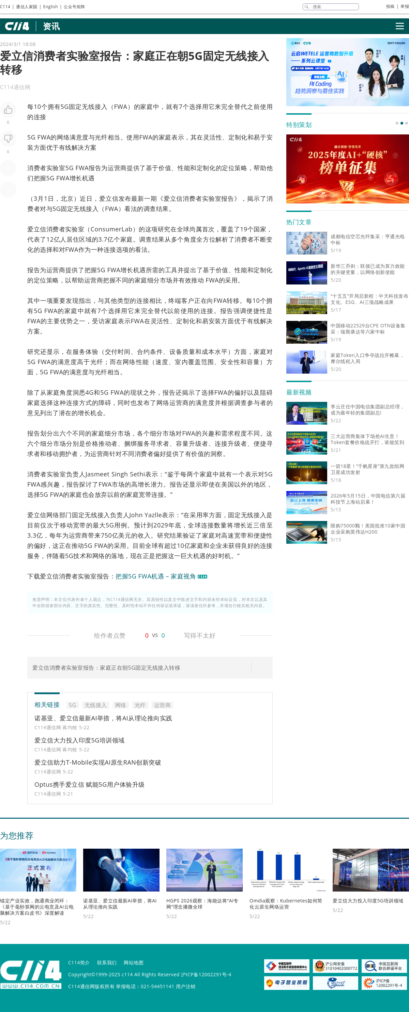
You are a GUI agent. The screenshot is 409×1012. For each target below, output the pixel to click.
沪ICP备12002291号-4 (206, 974)
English (50, 7)
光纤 (101, 137)
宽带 (145, 494)
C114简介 (79, 962)
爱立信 (109, 198)
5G (65, 106)
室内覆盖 (188, 362)
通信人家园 (26, 7)
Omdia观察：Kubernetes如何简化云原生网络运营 (285, 903)
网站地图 (133, 962)
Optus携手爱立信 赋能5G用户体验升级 (89, 784)
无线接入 (95, 106)
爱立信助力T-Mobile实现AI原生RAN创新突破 (97, 762)
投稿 (390, 6)
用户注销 (186, 986)
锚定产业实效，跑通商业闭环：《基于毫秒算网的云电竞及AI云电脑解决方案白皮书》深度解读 (37, 906)
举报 (404, 6)
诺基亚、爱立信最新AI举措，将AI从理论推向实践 (103, 718)
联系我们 (107, 962)
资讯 (51, 26)
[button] (397, 123)
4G (89, 392)
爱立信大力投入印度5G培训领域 (79, 740)
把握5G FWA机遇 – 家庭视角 (156, 576)
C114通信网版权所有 (91, 986)
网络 (63, 137)
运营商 (117, 168)
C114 (5, 7)
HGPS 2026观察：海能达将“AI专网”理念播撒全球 (202, 903)
